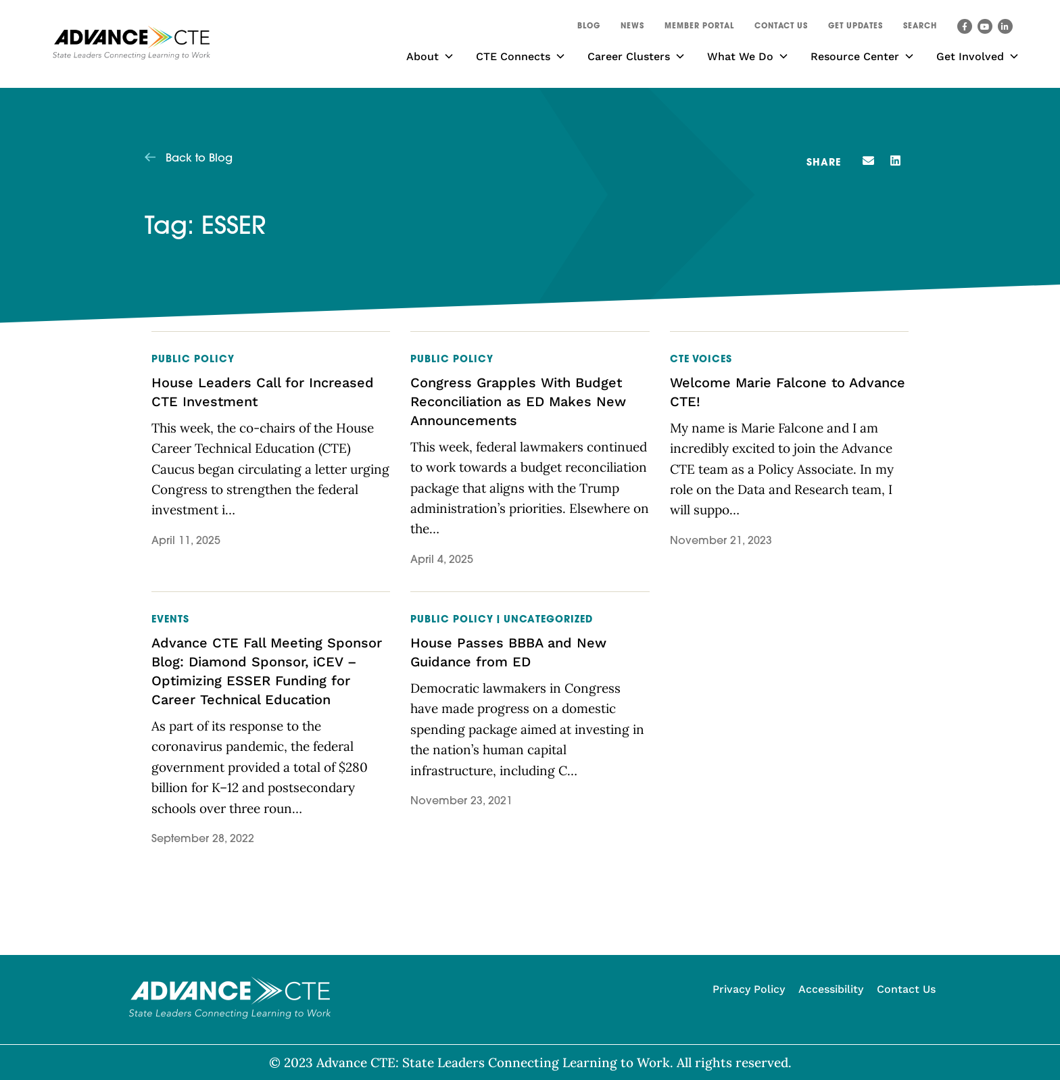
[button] (920, 28)
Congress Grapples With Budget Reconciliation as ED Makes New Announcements (518, 401)
